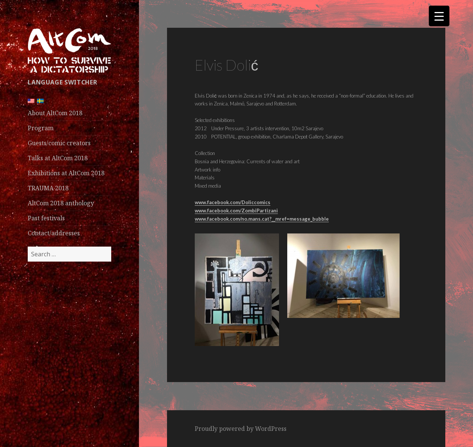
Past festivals (46, 218)
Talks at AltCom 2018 (58, 158)
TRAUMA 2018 (48, 188)
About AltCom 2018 (55, 113)
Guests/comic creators (59, 143)
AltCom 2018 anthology (61, 203)
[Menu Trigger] (439, 16)
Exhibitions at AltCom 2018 (66, 173)
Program (41, 128)
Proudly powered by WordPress (240, 428)
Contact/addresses (54, 233)
